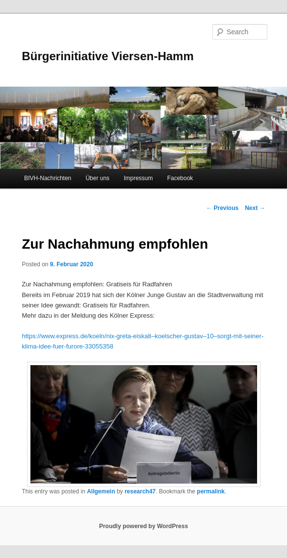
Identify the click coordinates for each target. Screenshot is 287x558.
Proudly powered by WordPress (143, 526)
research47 (140, 491)
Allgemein (101, 491)
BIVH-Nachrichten (47, 178)
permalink (211, 491)
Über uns (97, 178)
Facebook (180, 178)
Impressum (138, 178)
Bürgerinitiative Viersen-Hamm (107, 56)
